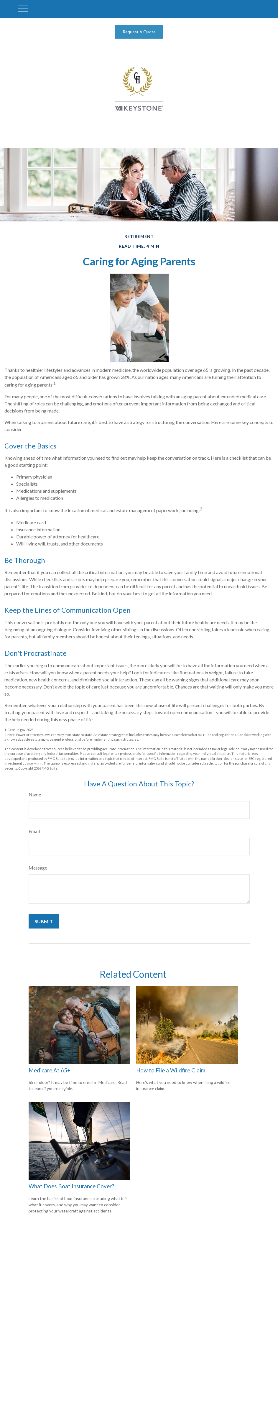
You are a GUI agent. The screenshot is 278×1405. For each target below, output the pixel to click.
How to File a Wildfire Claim (170, 1070)
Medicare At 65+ (49, 1070)
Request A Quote (139, 31)
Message (38, 867)
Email (34, 831)
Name (35, 794)
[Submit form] (44, 921)
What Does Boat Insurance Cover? (71, 1186)
